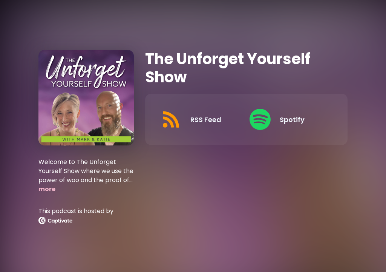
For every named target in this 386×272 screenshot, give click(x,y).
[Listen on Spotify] (288, 119)
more (46, 189)
